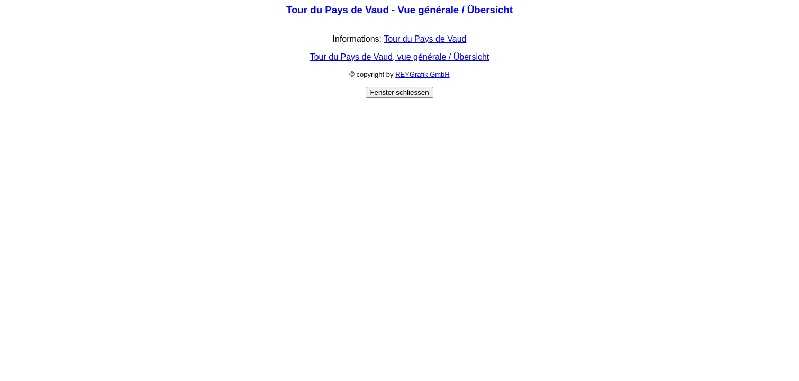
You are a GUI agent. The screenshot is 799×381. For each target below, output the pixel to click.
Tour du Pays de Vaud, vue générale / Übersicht (399, 56)
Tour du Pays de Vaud (425, 38)
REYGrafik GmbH (422, 74)
